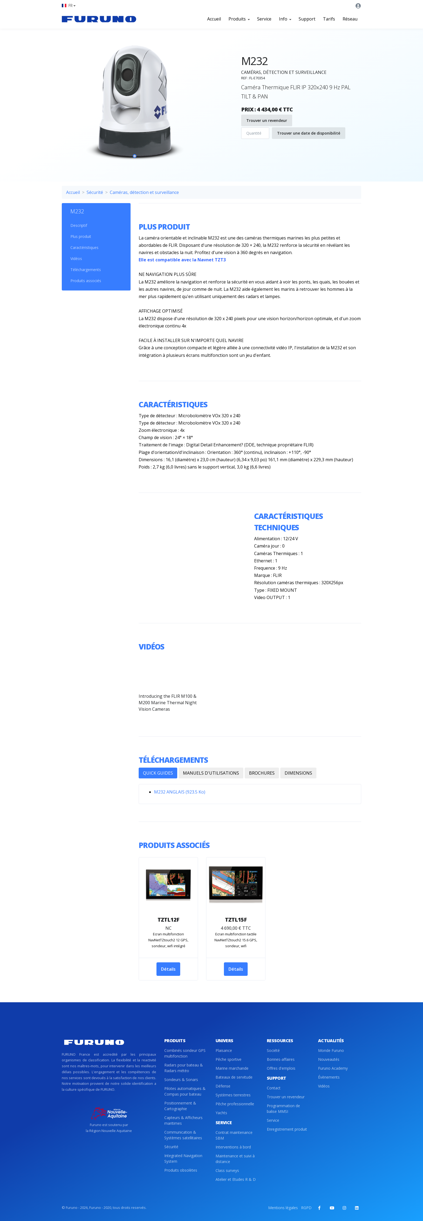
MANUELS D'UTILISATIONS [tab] (211, 773)
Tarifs (329, 19)
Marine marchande (232, 1068)
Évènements (329, 1077)
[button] (68, 5)
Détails (168, 969)
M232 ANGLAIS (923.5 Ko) (179, 792)
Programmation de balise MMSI (283, 1108)
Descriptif (78, 225)
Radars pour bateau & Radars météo (183, 1067)
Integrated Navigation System (183, 1158)
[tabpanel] (134, 104)
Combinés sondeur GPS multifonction (185, 1053)
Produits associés (85, 280)
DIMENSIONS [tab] (298, 773)
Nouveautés (328, 1059)
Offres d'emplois (281, 1068)
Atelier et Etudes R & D (236, 1179)
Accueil (214, 19)
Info (285, 19)
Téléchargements (85, 269)
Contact (274, 1087)
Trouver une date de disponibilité (308, 133)
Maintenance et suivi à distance (235, 1158)
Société (273, 1050)
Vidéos (76, 258)
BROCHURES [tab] (262, 773)
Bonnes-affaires (281, 1059)
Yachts (221, 1112)
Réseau (350, 19)
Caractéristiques (84, 247)
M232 (77, 211)
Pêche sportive (228, 1059)
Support (307, 19)
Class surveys (227, 1170)
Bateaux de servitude (234, 1077)
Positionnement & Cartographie (180, 1105)
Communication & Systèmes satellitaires (183, 1135)
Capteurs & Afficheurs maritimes (183, 1120)
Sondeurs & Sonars (181, 1079)
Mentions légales (283, 1207)
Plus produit (80, 236)
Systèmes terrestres (233, 1094)
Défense (223, 1086)
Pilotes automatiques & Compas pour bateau (185, 1091)
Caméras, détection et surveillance (144, 192)
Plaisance (224, 1050)
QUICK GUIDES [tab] (158, 773)
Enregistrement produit (287, 1129)
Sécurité (95, 192)
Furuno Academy (333, 1068)
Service (264, 19)
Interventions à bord (233, 1147)
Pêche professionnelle (235, 1103)
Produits (239, 19)
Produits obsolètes (180, 1170)
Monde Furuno (331, 1050)
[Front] (99, 19)
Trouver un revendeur (266, 120)
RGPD (306, 1207)
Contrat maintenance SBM (234, 1135)
